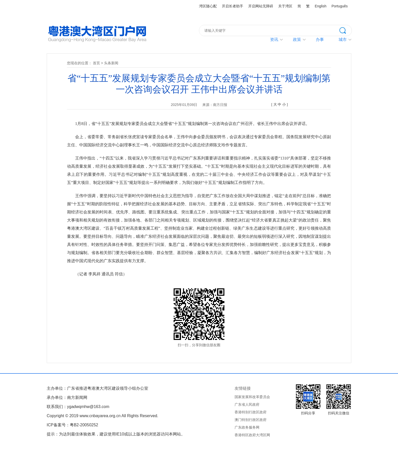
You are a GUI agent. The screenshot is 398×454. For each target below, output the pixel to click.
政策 (297, 39)
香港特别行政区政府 (251, 412)
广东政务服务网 (247, 427)
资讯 (274, 39)
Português (339, 6)
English (320, 6)
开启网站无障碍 (260, 6)
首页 (96, 63)
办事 (320, 39)
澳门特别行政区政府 (251, 420)
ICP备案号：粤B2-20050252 (72, 425)
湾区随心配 (208, 6)
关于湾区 (285, 6)
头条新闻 (111, 63)
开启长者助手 (232, 6)
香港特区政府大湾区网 (252, 435)
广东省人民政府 (247, 404)
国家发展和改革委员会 (252, 397)
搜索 (345, 30)
